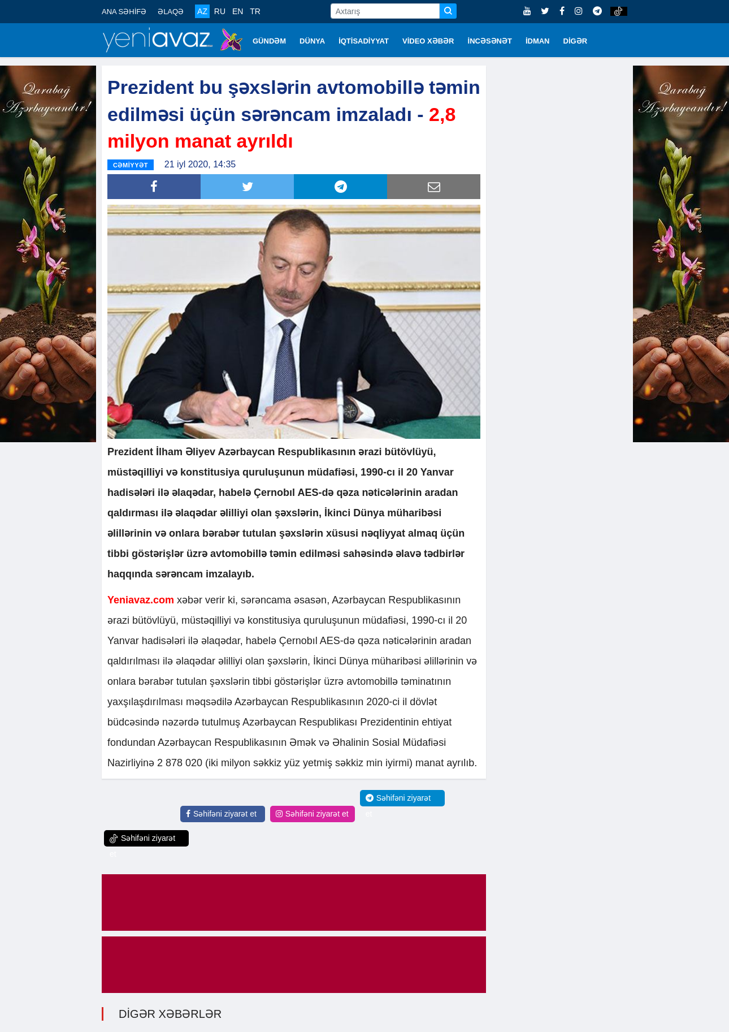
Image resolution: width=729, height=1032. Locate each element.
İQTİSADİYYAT (364, 41)
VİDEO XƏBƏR (428, 41)
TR (255, 11)
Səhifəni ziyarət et (221, 813)
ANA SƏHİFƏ (124, 11)
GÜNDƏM (269, 41)
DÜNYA (312, 41)
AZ (202, 11)
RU (219, 11)
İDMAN (538, 41)
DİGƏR (575, 41)
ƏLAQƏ (171, 11)
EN (237, 11)
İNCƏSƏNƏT (490, 41)
